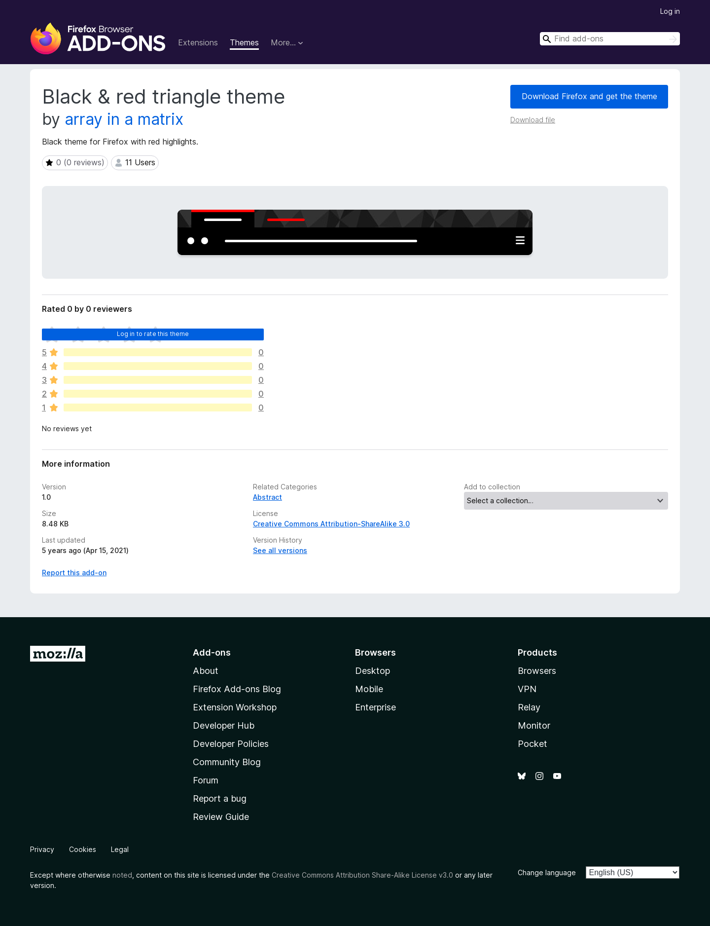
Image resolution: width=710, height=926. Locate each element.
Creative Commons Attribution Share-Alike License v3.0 (362, 875)
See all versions (280, 550)
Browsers (537, 671)
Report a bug (220, 798)
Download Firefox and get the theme (589, 96)
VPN (527, 689)
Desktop (372, 671)
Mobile (369, 689)
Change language (547, 872)
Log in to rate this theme (153, 333)
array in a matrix (124, 119)
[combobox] (610, 38)
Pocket (532, 744)
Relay (529, 707)
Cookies (82, 849)
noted (122, 875)
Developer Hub (223, 725)
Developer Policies (231, 744)
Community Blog (227, 762)
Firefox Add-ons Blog (237, 689)
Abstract (267, 497)
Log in (670, 11)
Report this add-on (74, 572)
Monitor (534, 725)
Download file (532, 119)
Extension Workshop (235, 707)
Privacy (42, 849)
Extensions (198, 42)
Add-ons (212, 652)
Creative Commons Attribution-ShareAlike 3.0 (331, 523)
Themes (244, 42)
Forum (205, 780)
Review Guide (221, 817)
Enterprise (375, 707)
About (205, 671)
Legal (120, 849)
